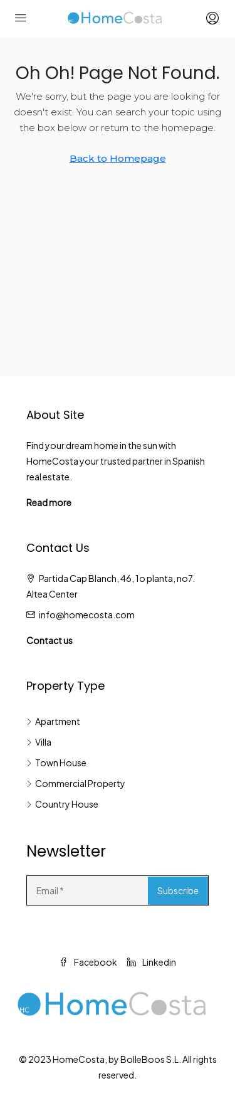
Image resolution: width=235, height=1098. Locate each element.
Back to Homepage (118, 158)
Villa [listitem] (38, 741)
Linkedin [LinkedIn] (151, 962)
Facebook (88, 962)
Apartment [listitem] (53, 721)
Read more (48, 502)
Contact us (49, 640)
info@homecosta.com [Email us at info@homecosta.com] (87, 614)
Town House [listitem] (56, 762)
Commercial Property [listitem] (75, 783)
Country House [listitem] (62, 804)
